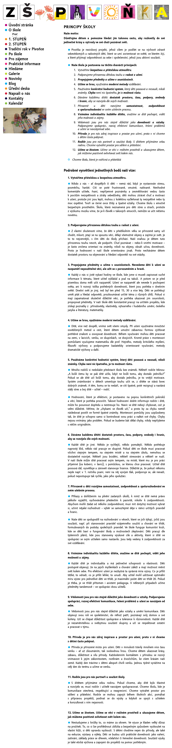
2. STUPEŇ (17, 73)
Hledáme (16, 98)
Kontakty (16, 128)
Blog (12, 113)
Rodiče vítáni (19, 54)
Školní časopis (20, 47)
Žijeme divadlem (21, 44)
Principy (17, 40)
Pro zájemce (18, 88)
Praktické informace (24, 93)
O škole (15, 30)
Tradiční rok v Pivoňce (26, 78)
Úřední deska (19, 118)
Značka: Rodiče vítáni (28, 63)
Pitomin (20, 60)
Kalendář (16, 133)
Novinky (15, 108)
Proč (14, 34)
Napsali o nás (19, 123)
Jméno (16, 37)
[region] (24, 150)
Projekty (17, 50)
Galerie (14, 103)
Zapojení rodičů (25, 57)
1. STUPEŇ (17, 68)
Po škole (15, 83)
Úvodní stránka (21, 25)
